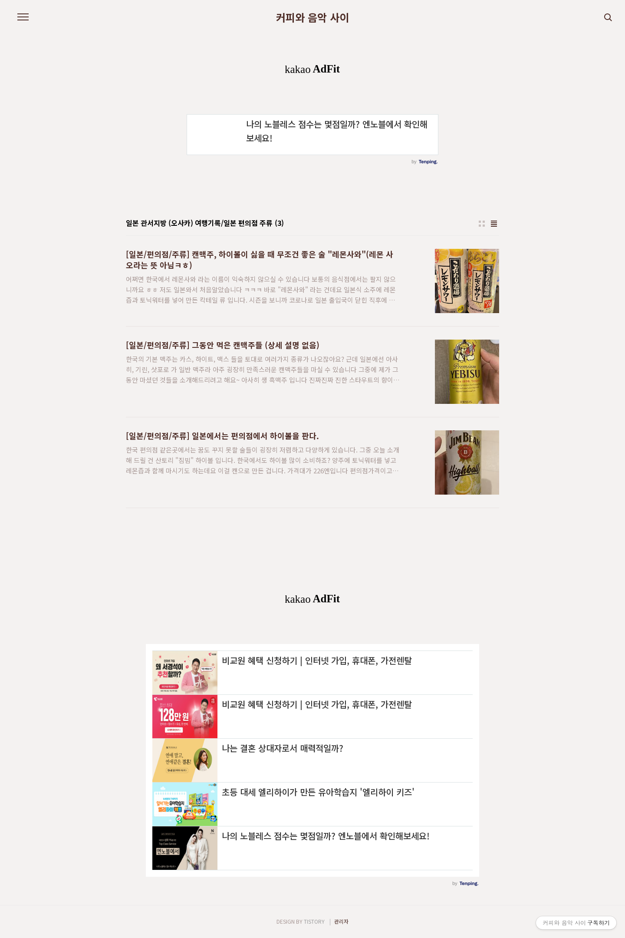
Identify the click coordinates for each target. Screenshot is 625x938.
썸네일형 (482, 223)
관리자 (341, 921)
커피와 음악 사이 (312, 17)
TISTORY (314, 921)
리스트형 (494, 223)
